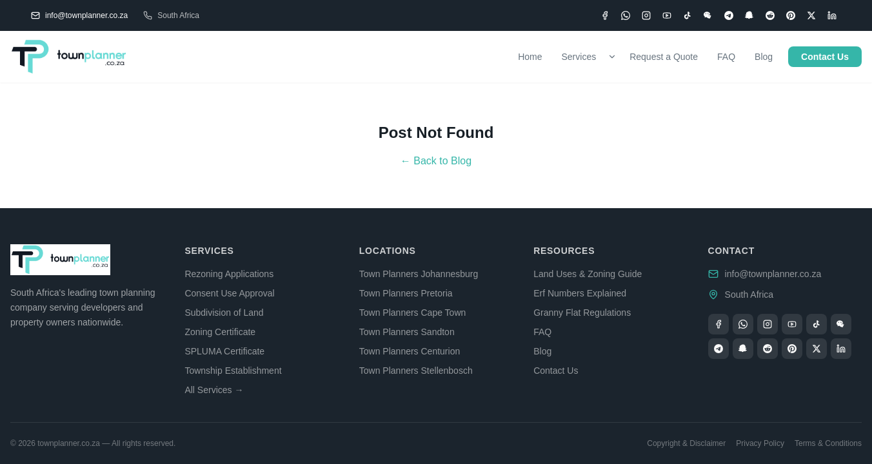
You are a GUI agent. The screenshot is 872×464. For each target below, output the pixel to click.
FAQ (726, 57)
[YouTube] (667, 15)
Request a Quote (663, 57)
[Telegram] (729, 15)
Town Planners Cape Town (412, 312)
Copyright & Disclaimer (686, 443)
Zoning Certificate (219, 332)
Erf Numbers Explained (579, 293)
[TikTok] (688, 15)
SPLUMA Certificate (224, 351)
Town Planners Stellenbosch (416, 370)
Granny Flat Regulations (582, 312)
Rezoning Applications (228, 274)
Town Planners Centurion (409, 351)
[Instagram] (646, 15)
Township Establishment (232, 370)
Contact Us (825, 57)
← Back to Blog (436, 160)
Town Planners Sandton (407, 332)
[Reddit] (770, 15)
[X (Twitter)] (811, 15)
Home (530, 57)
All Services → (213, 390)
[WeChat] (708, 15)
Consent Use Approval (229, 293)
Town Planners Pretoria (406, 293)
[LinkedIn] (832, 15)
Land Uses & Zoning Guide (587, 274)
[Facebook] (605, 15)
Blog (764, 57)
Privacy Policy (760, 443)
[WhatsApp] (626, 15)
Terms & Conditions (828, 443)
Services (579, 57)
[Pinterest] (791, 15)
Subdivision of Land (223, 312)
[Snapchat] (749, 15)
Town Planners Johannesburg (418, 274)
